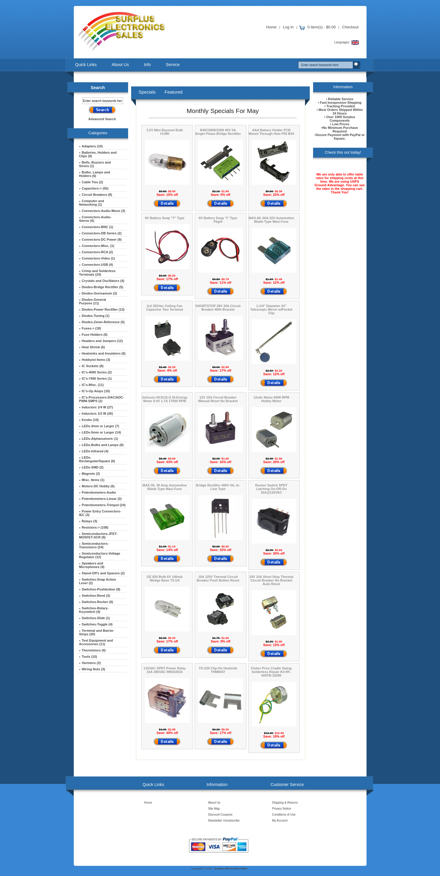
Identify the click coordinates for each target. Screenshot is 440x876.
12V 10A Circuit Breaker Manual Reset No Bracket (218, 399)
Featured (174, 91)
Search (98, 87)
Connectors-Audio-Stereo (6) (95, 218)
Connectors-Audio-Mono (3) (102, 211)
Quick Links (86, 64)
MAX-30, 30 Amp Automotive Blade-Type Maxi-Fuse (164, 487)
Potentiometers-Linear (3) (100, 498)
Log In (288, 27)
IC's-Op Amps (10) (94, 391)
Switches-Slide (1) (94, 618)
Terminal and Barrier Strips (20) (96, 632)
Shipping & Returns (285, 802)
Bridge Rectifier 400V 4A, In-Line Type (218, 487)
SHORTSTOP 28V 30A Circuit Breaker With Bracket (217, 307)
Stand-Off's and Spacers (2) (102, 573)
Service (173, 64)
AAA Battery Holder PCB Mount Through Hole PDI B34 (271, 131)
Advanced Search (102, 119)
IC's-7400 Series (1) (95, 378)
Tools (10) (88, 656)
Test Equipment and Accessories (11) (96, 642)
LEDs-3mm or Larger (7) (99, 426)
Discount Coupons (220, 814)
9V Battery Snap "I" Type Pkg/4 (218, 219)
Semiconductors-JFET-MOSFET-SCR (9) (98, 535)
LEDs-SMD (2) (91, 467)
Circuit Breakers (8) (95, 194)
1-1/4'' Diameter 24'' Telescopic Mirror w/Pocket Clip (271, 309)
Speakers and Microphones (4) (92, 565)
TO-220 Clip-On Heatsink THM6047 (218, 670)
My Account (280, 820)
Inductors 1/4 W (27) (96, 407)
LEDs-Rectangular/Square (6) (97, 459)
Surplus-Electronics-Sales (231, 868)
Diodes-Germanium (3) (98, 293)
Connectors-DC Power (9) (100, 239)
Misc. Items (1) (92, 480)
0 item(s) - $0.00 (321, 27)
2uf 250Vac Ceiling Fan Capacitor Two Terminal (164, 307)
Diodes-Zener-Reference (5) (102, 322)
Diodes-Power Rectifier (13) (102, 309)
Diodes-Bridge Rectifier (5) (101, 287)
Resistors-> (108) (93, 527)
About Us (120, 64)
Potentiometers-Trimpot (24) (102, 505)
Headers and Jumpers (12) (101, 341)
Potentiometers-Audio (97, 492)
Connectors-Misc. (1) (96, 246)
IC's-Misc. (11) (91, 385)
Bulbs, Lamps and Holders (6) (94, 174)
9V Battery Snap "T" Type (164, 218)
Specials (147, 91)
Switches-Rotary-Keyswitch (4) (94, 609)
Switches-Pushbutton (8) (99, 589)
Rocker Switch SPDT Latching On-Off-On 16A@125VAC (271, 488)
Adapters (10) (91, 146)
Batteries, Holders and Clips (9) (98, 154)
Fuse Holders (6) (93, 334)
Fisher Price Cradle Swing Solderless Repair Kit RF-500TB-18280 (271, 671)
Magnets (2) (89, 473)
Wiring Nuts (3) (92, 669)
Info (147, 64)
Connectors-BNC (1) (96, 227)
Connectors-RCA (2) (96, 252)
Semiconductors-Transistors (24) (94, 545)
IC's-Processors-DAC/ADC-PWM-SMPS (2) (101, 399)
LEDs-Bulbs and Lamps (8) (101, 445)
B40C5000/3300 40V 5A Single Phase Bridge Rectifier (218, 131)
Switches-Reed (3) (94, 595)
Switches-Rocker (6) (96, 602)
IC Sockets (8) (91, 366)
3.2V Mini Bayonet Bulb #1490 (164, 131)
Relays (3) (88, 521)
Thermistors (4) (92, 650)
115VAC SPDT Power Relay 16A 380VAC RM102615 (164, 670)
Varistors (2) (90, 663)
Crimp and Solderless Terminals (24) (97, 272)
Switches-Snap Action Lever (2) (97, 581)
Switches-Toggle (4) (96, 624)
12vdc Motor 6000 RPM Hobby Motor (271, 399)
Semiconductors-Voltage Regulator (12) (99, 555)
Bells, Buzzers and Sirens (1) (95, 164)
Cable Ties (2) (91, 182)
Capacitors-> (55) (94, 188)
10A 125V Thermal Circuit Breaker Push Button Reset (218, 578)
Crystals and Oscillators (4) (101, 281)
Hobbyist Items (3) (94, 359)
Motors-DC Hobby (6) (97, 486)
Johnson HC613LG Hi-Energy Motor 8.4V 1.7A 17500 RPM (164, 399)
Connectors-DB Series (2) (100, 233)
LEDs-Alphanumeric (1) (98, 438)
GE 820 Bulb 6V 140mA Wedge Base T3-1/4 (165, 578)
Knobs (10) (89, 420)
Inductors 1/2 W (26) (96, 413)
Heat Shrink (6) (92, 347)
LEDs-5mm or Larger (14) (100, 432)
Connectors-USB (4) (96, 264)
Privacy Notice (281, 808)
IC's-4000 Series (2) (95, 372)
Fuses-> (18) (90, 328)
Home (271, 27)
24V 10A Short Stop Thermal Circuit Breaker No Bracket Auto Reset (271, 580)
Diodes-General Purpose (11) (92, 301)
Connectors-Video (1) (97, 258)
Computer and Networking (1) (91, 202)
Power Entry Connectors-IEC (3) (100, 513)
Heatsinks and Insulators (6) (102, 353)
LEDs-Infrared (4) (93, 451)
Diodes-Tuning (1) (94, 316)
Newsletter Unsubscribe (224, 820)
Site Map (214, 808)
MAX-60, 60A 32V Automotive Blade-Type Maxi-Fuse (271, 219)
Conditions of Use (284, 814)
